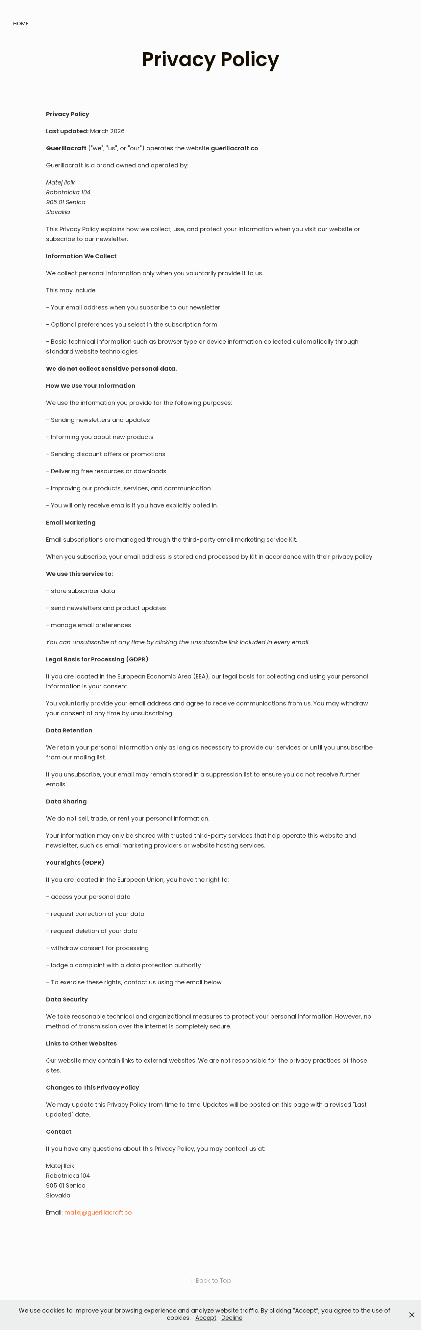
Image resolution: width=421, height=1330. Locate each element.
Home (20, 24)
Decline (231, 1318)
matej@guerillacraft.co (98, 1213)
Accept (205, 1318)
